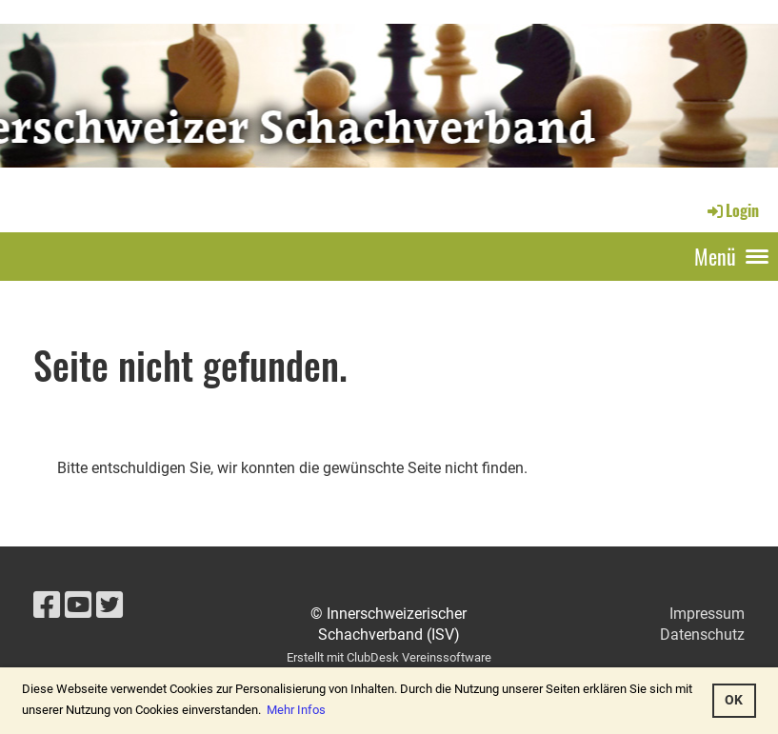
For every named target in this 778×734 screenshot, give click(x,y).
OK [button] (734, 700)
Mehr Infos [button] (296, 710)
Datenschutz (702, 634)
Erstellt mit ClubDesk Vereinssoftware (389, 657)
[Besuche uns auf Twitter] (109, 605)
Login (732, 210)
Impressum (707, 614)
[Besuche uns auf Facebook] (46, 605)
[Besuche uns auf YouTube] (78, 605)
